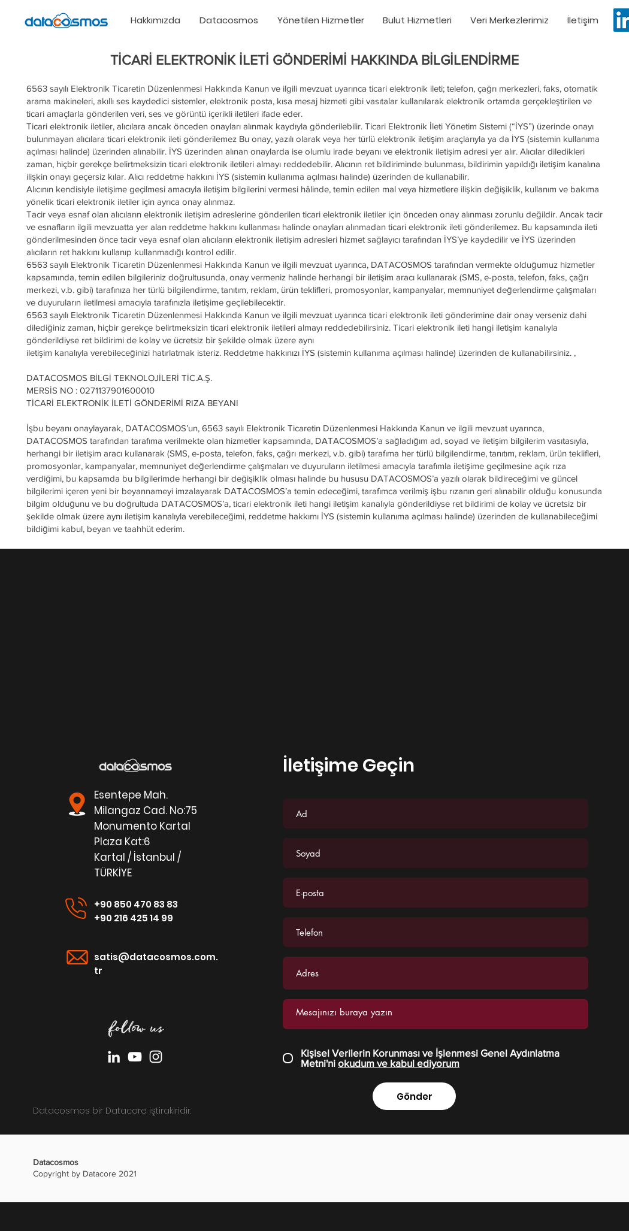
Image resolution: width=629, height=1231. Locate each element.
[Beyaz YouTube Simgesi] (134, 1056)
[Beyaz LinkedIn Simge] (113, 1056)
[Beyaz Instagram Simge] (155, 1056)
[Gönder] (414, 1096)
